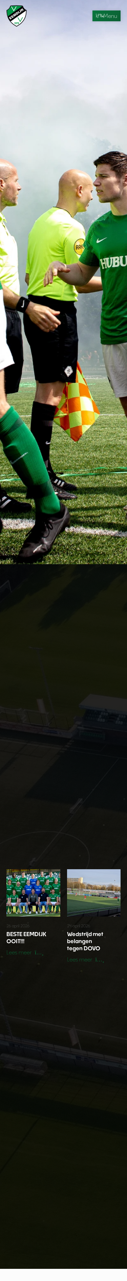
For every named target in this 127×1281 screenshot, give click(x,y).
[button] (25, 952)
